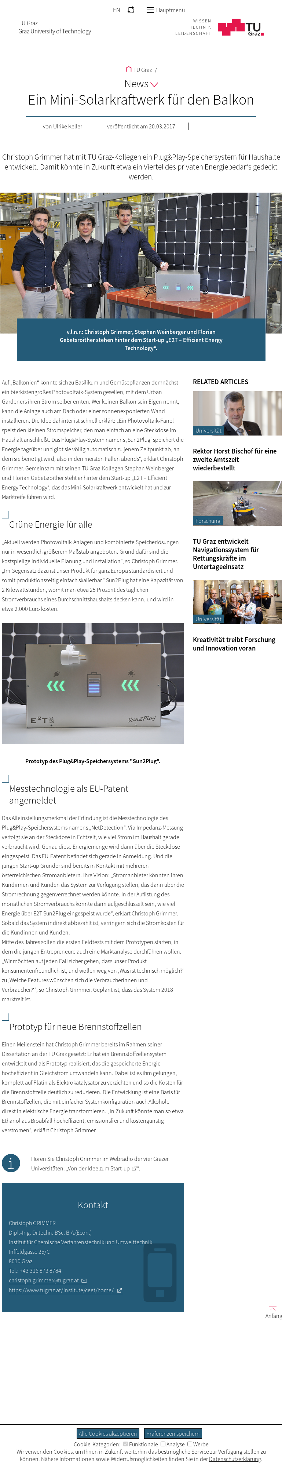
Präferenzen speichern (173, 1433)
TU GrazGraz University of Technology (54, 27)
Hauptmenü (165, 10)
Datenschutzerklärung (235, 1458)
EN (116, 10)
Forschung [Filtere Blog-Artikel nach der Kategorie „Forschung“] (207, 520)
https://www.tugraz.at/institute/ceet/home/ (62, 1290)
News (141, 83)
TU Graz (139, 69)
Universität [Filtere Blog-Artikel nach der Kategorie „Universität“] (208, 430)
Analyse (173, 1444)
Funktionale (140, 1444)
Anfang (270, 1311)
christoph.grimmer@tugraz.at (44, 1280)
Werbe (198, 1444)
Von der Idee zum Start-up (99, 1168)
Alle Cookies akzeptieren (108, 1433)
